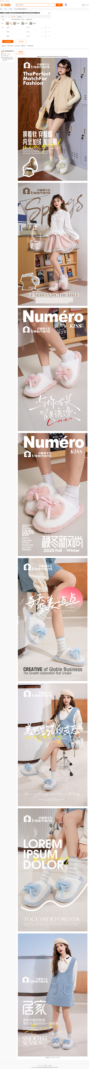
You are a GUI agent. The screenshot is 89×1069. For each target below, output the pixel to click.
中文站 (45, 1065)
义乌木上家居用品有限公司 (20, 9)
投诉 (49, 13)
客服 (9, 54)
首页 (1, 9)
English (50, 1065)
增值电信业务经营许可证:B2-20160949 (50, 1067)
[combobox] (23, 19)
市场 (5, 9)
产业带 (10, 9)
